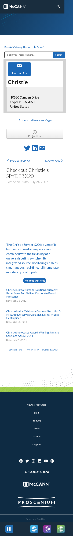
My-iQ (38, 47)
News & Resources (36, 405)
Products (36, 421)
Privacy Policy (32, 349)
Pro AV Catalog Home (17, 47)
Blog (36, 413)
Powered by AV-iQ (49, 349)
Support (36, 444)
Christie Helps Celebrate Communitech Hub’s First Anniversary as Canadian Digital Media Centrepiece (33, 314)
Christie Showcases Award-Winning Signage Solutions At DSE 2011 (32, 334)
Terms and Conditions (36, 519)
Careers (37, 428)
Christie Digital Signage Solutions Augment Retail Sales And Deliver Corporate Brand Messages (31, 293)
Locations (37, 436)
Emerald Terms (16, 349)
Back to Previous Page (35, 120)
